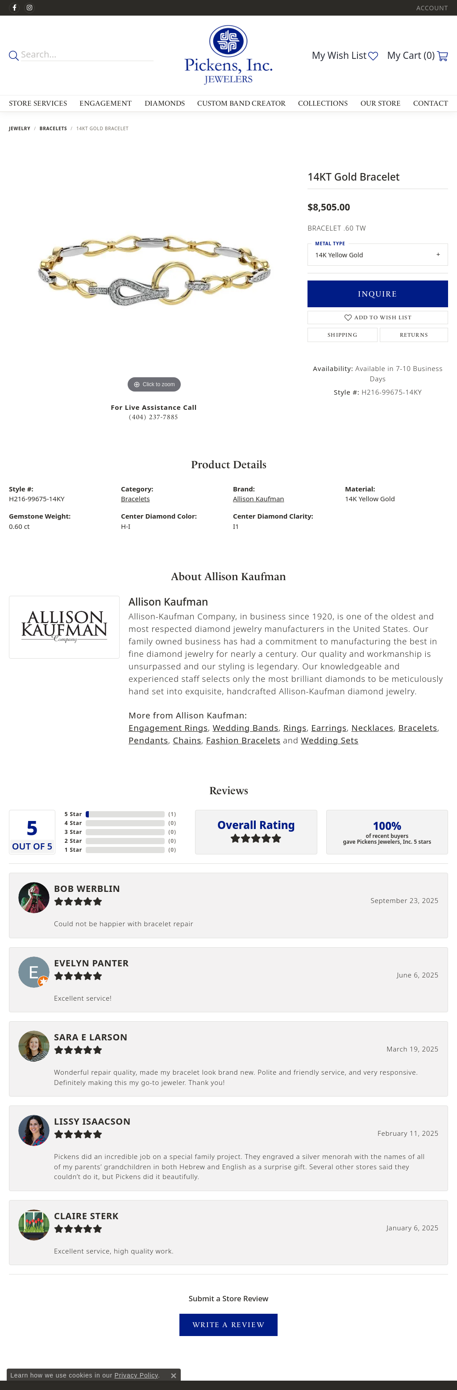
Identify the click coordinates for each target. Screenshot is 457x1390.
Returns (414, 335)
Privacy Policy (136, 1375)
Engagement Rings (168, 727)
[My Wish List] (345, 55)
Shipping (342, 335)
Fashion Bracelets (243, 740)
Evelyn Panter (91, 963)
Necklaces (372, 727)
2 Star (73, 841)
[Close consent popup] (173, 1375)
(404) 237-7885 (153, 417)
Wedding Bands (245, 727)
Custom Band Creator (241, 103)
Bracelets (53, 128)
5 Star (73, 814)
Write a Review (228, 1324)
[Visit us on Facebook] (14, 8)
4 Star (73, 823)
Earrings (329, 727)
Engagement (105, 103)
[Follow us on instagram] (29, 8)
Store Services (38, 103)
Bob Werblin (87, 889)
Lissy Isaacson (92, 1121)
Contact (430, 103)
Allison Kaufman (258, 498)
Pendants (148, 740)
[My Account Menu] (432, 8)
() (172, 814)
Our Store (381, 103)
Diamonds (165, 103)
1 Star (73, 850)
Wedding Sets (329, 740)
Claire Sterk (86, 1216)
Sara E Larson (91, 1037)
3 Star (73, 832)
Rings (295, 727)
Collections (323, 103)
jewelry (19, 128)
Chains (187, 740)
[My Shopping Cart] (417, 55)
